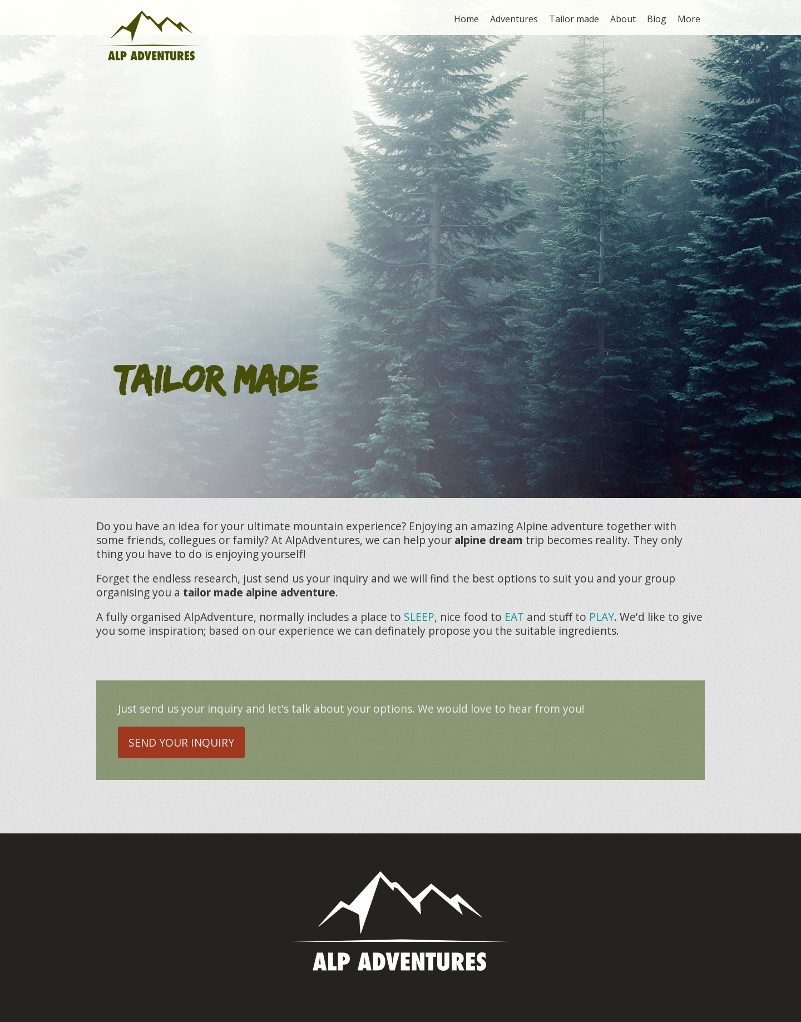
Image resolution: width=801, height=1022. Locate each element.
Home (466, 19)
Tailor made (574, 19)
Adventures (514, 19)
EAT (514, 616)
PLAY (601, 616)
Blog (656, 19)
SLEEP (419, 616)
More (689, 19)
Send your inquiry (181, 742)
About (623, 19)
